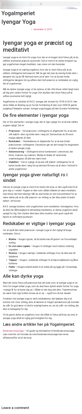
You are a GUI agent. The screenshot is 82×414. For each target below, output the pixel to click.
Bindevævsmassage (13, 330)
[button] (41, 3)
